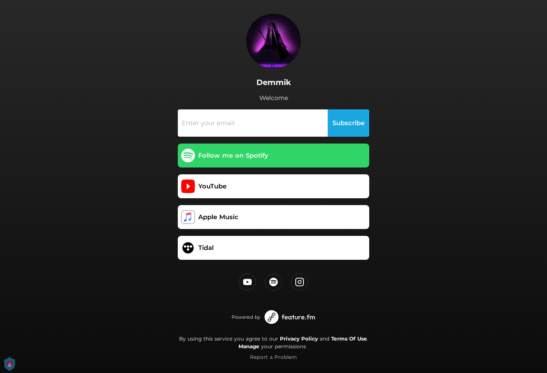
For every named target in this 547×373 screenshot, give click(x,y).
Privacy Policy (299, 338)
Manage (248, 346)
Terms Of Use (349, 338)
